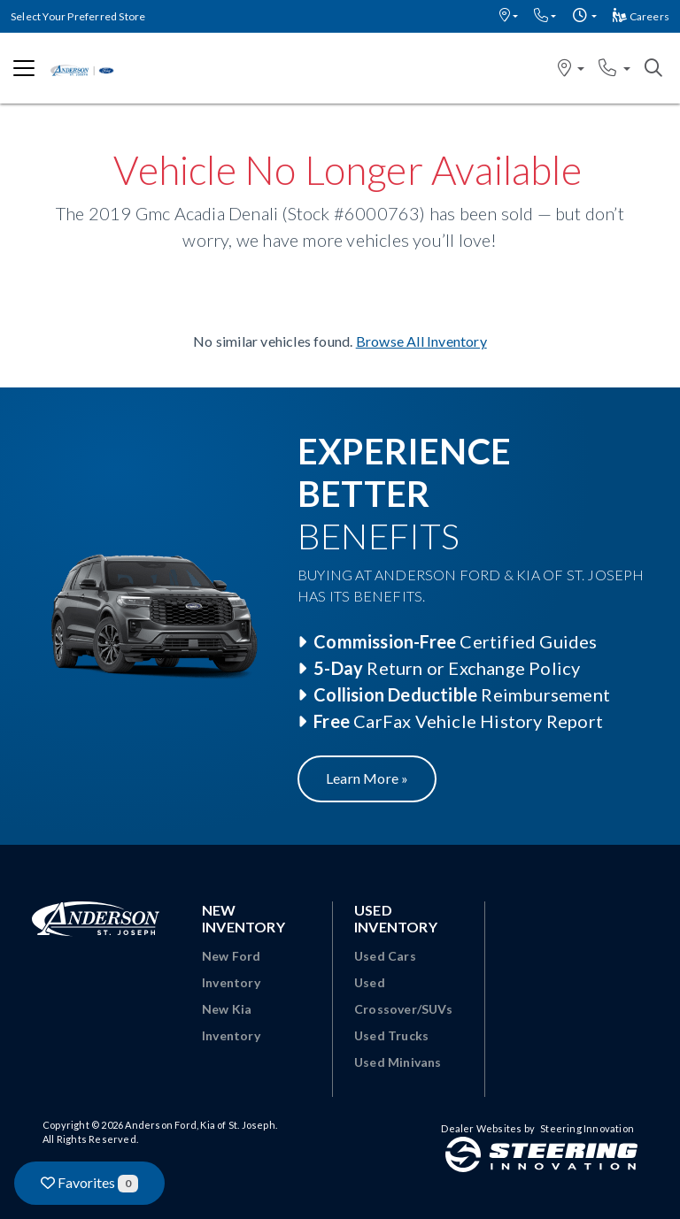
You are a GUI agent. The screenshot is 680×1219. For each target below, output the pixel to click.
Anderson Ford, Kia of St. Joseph (199, 1125)
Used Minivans (398, 1062)
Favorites (89, 1183)
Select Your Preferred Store (78, 16)
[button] (508, 16)
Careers (641, 16)
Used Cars (385, 955)
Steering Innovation (587, 1128)
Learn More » (367, 778)
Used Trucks (391, 1035)
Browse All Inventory (421, 341)
